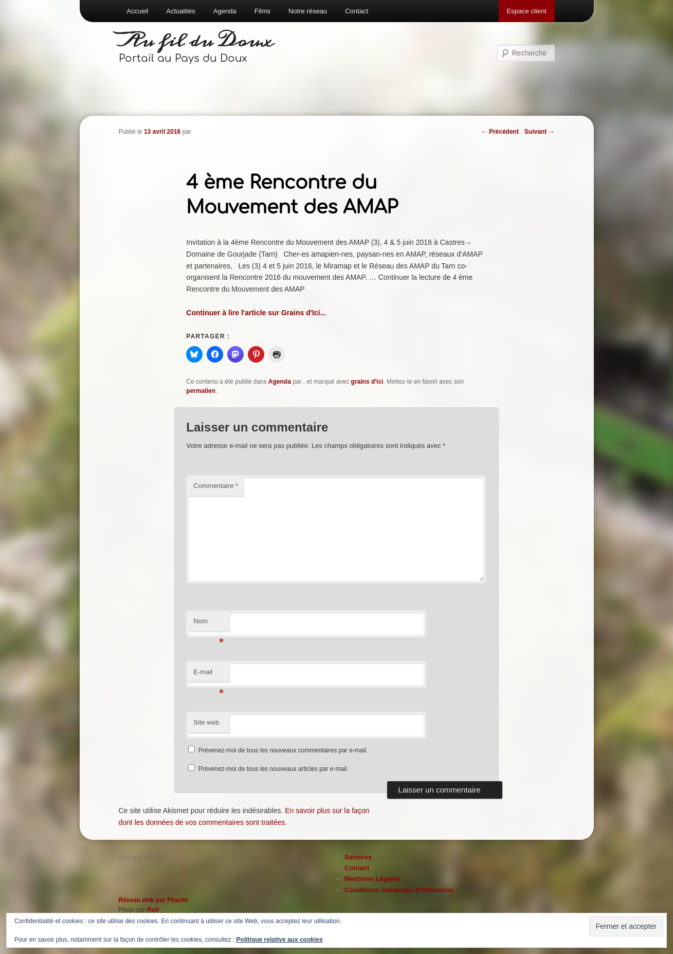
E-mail (208, 675)
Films (262, 11)
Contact (356, 11)
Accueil (137, 11)
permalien (200, 390)
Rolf (153, 909)
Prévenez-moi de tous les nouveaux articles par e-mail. (273, 768)
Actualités (180, 11)
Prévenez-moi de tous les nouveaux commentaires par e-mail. (283, 750)
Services (358, 857)
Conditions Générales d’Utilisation (398, 890)
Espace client (526, 11)
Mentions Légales (372, 879)
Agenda (225, 11)
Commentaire (215, 486)
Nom (208, 624)
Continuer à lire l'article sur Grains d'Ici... (256, 313)
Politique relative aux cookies (280, 939)
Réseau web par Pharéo (153, 900)
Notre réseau (307, 11)
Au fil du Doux (196, 41)
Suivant (539, 131)
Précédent (500, 131)
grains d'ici (367, 381)
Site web (206, 722)
